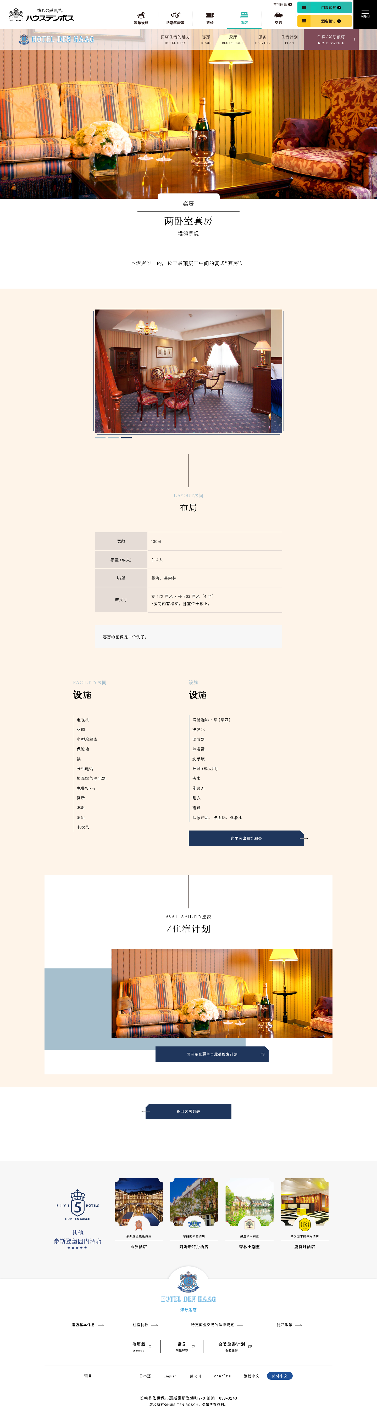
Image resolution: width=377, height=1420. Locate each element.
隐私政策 (285, 1324)
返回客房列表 (188, 1117)
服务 (262, 39)
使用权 (139, 1347)
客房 (206, 39)
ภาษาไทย (222, 1375)
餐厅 (233, 39)
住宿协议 (141, 1324)
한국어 (195, 1375)
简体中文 (280, 1375)
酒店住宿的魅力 (175, 39)
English (170, 1375)
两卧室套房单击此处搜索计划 (212, 1060)
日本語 (145, 1375)
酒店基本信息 (83, 1324)
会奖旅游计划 (231, 1347)
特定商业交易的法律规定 (212, 1324)
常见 (182, 1347)
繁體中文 (251, 1375)
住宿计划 (289, 39)
